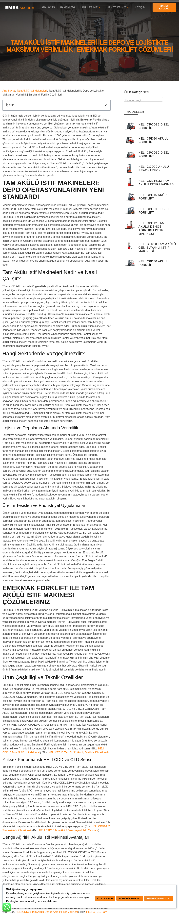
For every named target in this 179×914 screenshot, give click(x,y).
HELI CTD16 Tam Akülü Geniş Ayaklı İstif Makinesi (68, 830)
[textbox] (143, 100)
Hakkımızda (67, 7)
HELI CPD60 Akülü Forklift (154, 140)
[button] (105, 105)
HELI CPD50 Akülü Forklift (154, 263)
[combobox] (143, 99)
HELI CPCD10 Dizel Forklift (154, 210)
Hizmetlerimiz (118, 7)
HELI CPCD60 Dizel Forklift (154, 154)
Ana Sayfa (47, 7)
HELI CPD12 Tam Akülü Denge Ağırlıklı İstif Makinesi (152, 229)
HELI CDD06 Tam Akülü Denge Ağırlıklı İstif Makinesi (47, 912)
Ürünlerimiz (90, 7)
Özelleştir (101, 898)
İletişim (141, 7)
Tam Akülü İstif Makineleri (32, 90)
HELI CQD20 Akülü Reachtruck (154, 168)
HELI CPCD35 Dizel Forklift (154, 126)
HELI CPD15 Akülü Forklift (154, 196)
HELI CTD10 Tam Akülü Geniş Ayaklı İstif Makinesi (78, 752)
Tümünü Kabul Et (158, 898)
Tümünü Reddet (127, 898)
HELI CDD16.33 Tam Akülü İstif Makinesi (157, 182)
